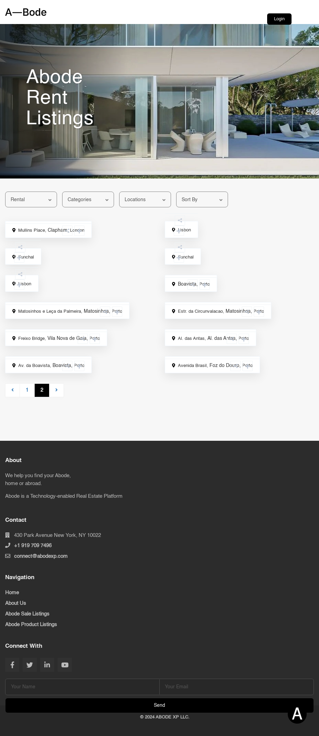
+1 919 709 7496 (33, 545)
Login (279, 19)
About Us (15, 603)
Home (12, 592)
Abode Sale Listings (27, 614)
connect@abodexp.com (41, 556)
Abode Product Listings (31, 624)
